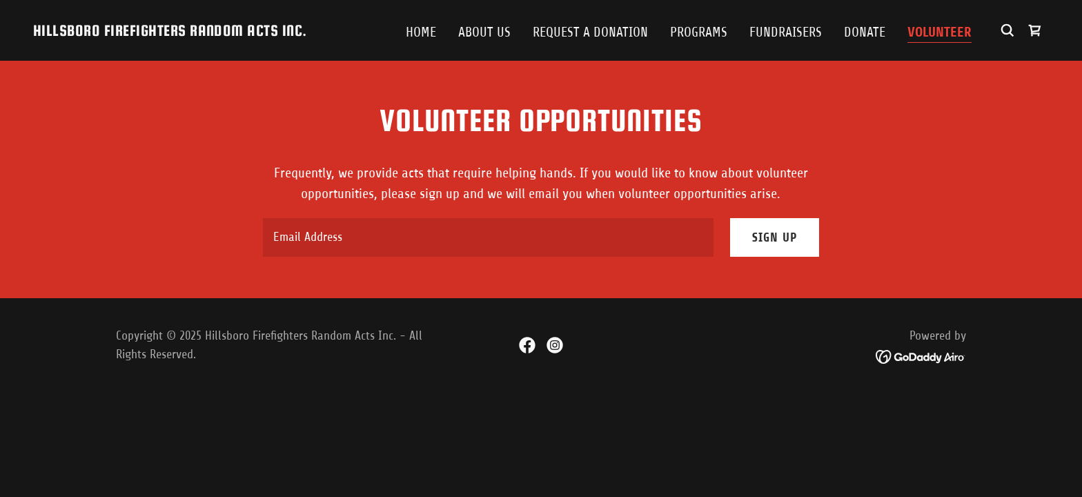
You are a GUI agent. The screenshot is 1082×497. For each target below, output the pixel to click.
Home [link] (421, 32)
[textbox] (488, 237)
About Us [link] (484, 32)
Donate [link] (864, 32)
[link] (170, 31)
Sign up (774, 237)
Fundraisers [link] (785, 32)
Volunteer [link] (939, 32)
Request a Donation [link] (590, 32)
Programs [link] (698, 32)
